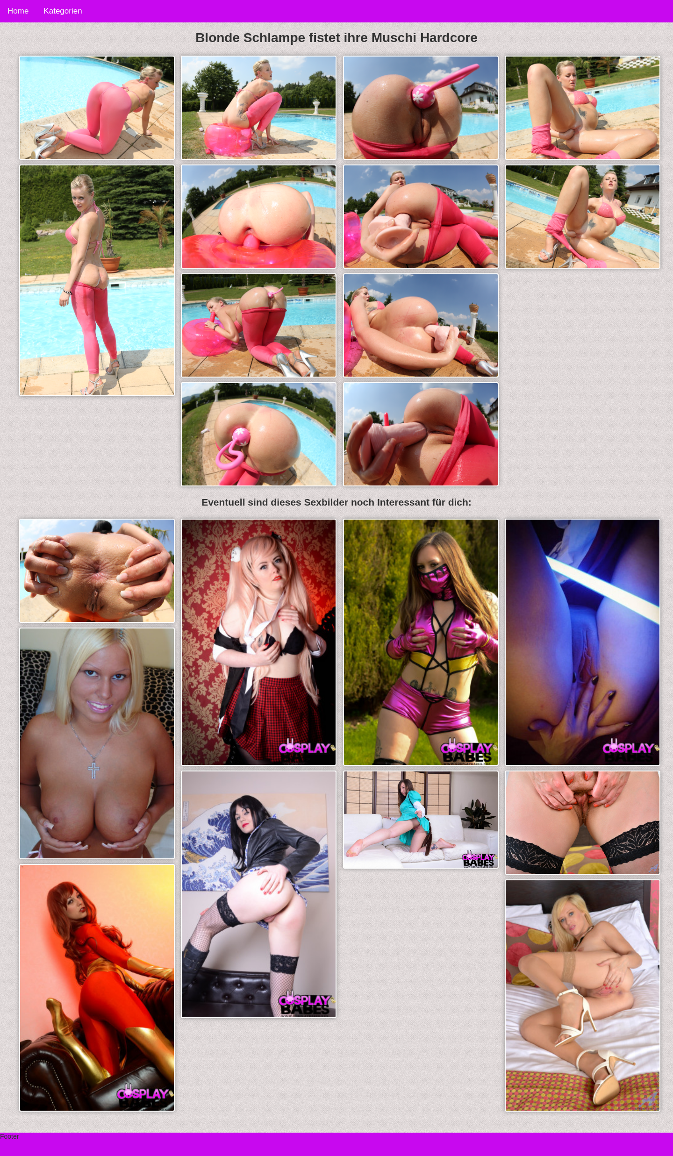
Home (18, 11)
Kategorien (62, 11)
